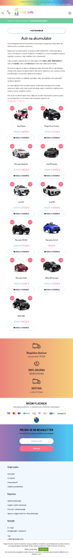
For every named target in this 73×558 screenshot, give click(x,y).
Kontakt (50, 4)
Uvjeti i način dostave (17, 505)
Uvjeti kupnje (66, 4)
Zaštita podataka (15, 486)
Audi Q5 (21, 202)
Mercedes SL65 (21, 278)
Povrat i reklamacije (16, 509)
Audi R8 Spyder (51, 164)
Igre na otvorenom (22, 21)
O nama (42, 4)
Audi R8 (52, 202)
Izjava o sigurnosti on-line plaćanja (23, 513)
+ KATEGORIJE (36, 30)
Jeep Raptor (21, 126)
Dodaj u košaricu (21, 138)
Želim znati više (31, 549)
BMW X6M (21, 316)
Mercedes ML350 (21, 240)
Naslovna (11, 21)
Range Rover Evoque (51, 126)
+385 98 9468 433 (15, 539)
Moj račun (57, 4)
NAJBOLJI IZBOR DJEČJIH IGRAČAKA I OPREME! (36, 1)
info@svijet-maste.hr (16, 101)
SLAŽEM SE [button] (43, 549)
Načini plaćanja (14, 501)
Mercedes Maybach (21, 164)
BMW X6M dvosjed (51, 278)
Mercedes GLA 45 (52, 240)
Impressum (13, 482)
